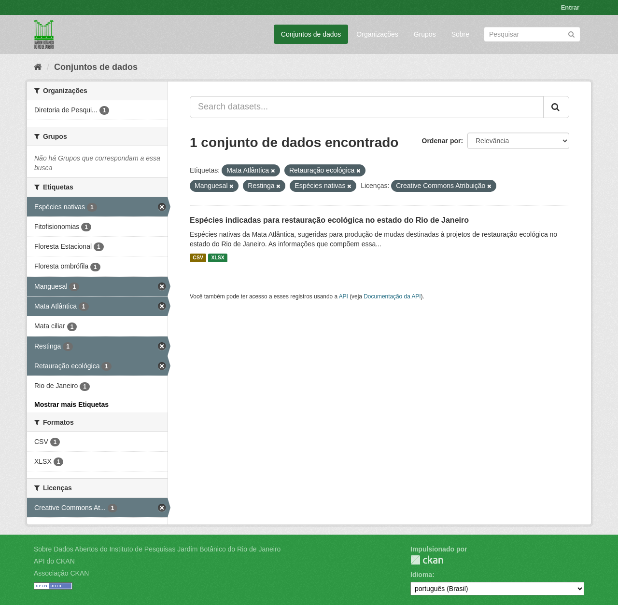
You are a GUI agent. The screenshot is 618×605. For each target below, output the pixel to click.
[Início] (38, 67)
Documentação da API (392, 296)
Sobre (460, 34)
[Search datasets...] (367, 107)
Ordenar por (441, 141)
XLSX (217, 258)
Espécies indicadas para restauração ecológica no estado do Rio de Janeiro (329, 220)
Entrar (570, 7)
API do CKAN (54, 561)
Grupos (425, 34)
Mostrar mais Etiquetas (71, 404)
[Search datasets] (532, 34)
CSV (198, 258)
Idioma (421, 574)
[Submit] (571, 33)
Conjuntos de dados (311, 34)
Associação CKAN (61, 573)
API (343, 296)
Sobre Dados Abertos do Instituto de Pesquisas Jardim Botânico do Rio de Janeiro (157, 549)
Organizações (377, 34)
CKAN (426, 560)
